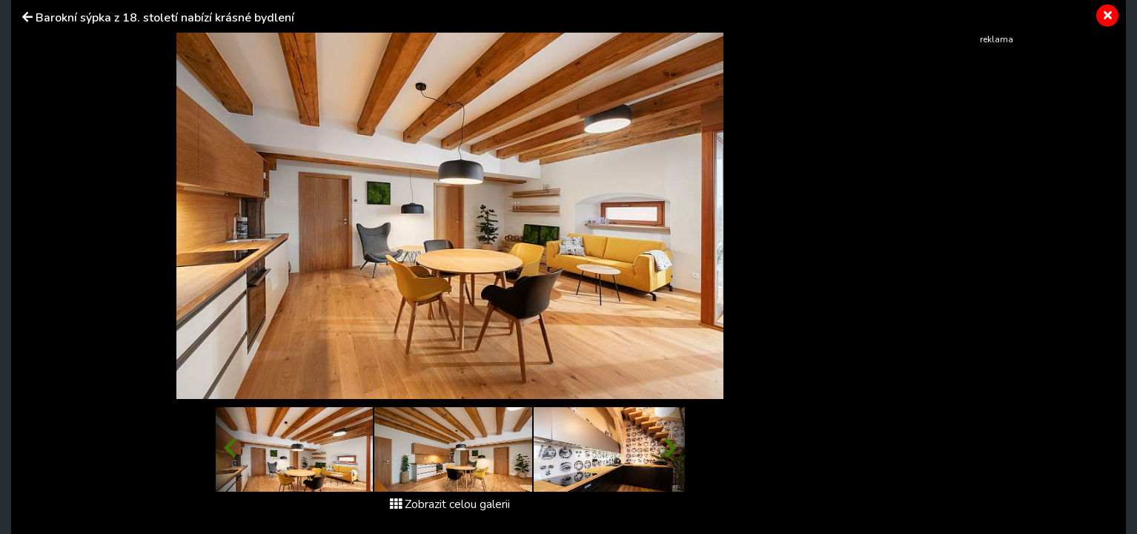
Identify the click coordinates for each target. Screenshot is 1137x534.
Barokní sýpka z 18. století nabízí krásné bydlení (165, 18)
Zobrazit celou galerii (450, 504)
